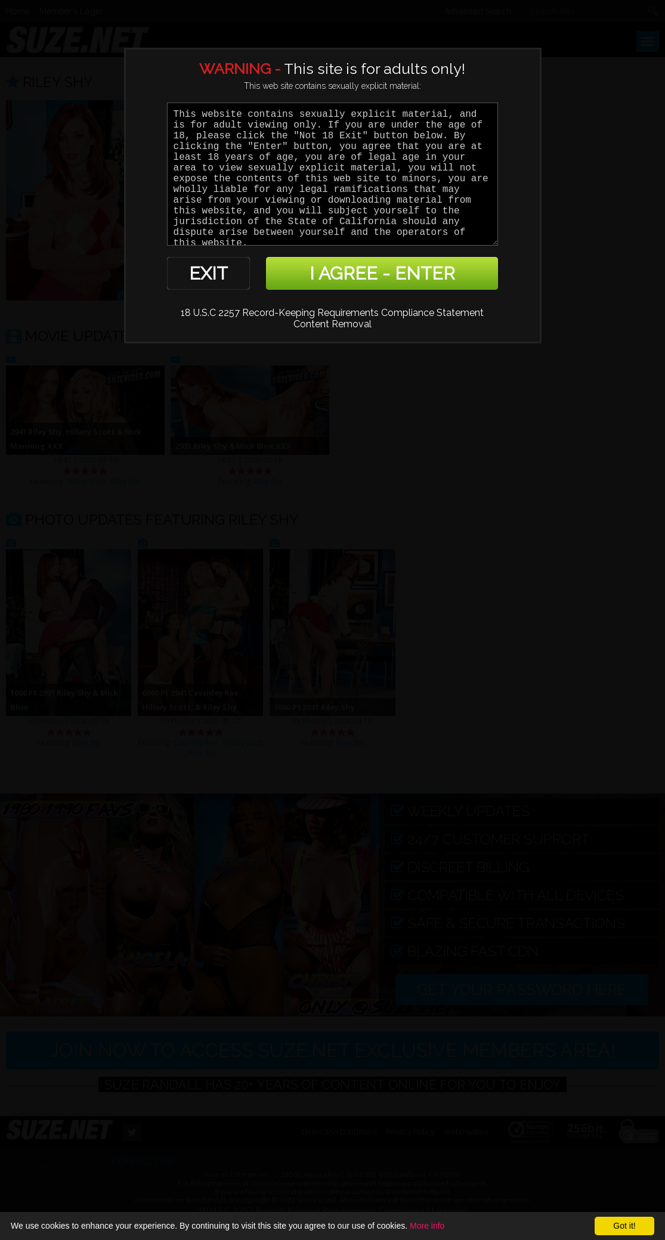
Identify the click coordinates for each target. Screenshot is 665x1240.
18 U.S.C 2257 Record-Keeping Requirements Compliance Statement (332, 312)
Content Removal (332, 324)
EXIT (208, 273)
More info (427, 1225)
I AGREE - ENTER (382, 273)
